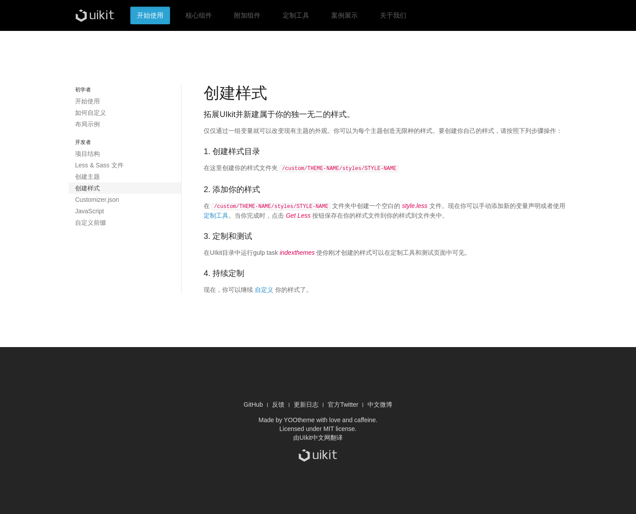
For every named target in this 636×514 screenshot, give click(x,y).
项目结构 (87, 153)
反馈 (278, 403)
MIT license (339, 427)
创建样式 (87, 188)
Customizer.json (97, 199)
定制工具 (296, 15)
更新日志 (306, 403)
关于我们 (393, 15)
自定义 (264, 288)
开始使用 (150, 15)
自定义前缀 (90, 222)
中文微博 (379, 403)
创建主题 (87, 176)
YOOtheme (299, 419)
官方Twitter (343, 403)
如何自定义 (90, 112)
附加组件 (247, 15)
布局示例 (87, 124)
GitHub (253, 403)
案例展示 (344, 15)
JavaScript (89, 211)
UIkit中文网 (314, 436)
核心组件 (199, 15)
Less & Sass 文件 (99, 165)
